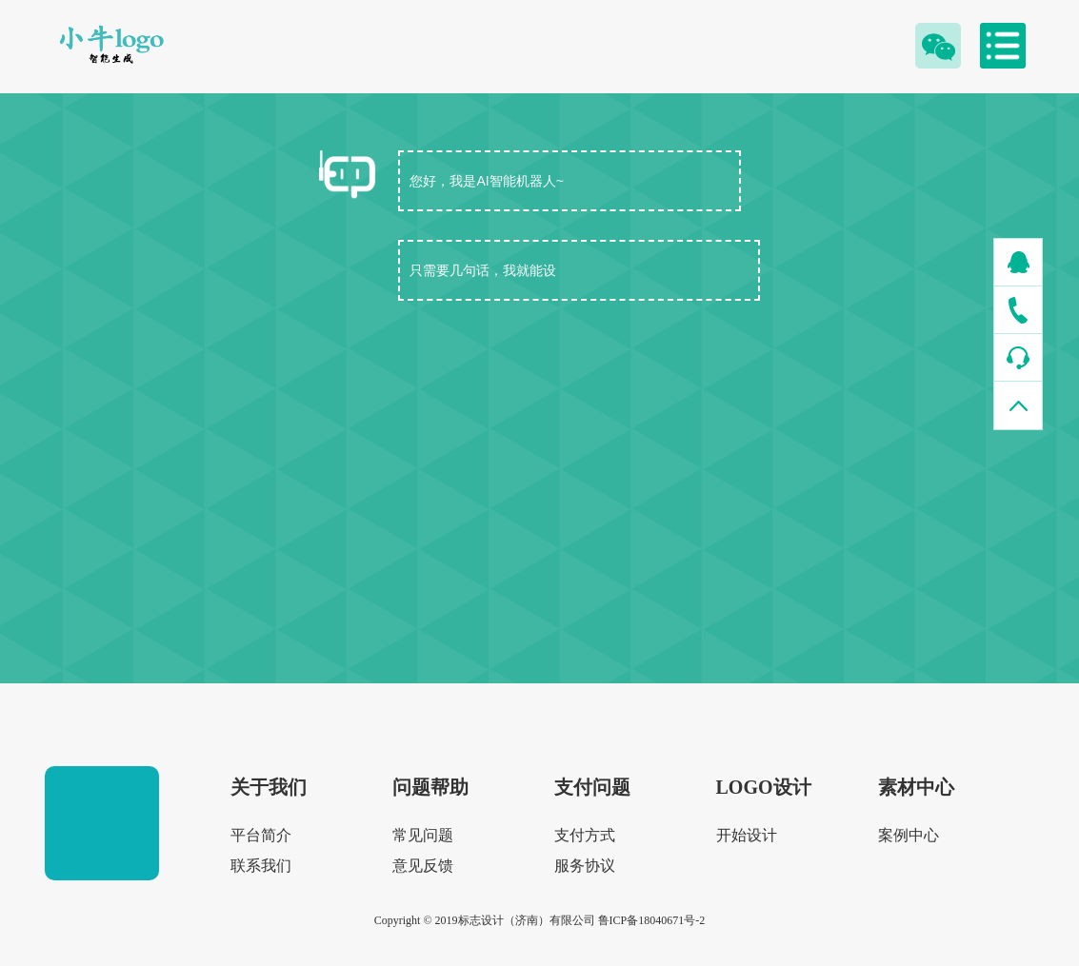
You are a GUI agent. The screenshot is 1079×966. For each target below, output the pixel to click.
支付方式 (584, 835)
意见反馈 (422, 866)
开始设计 (746, 835)
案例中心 (908, 835)
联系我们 (260, 866)
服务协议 (584, 866)
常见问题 (422, 835)
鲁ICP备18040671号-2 (652, 920)
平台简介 (260, 835)
